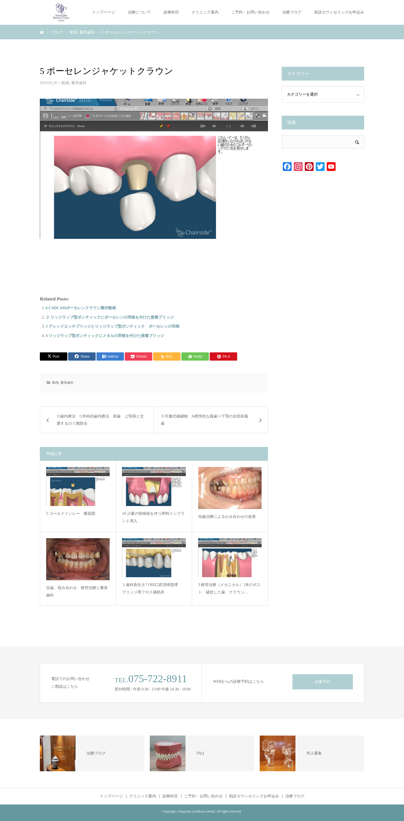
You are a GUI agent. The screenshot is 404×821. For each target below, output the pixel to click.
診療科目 (171, 12)
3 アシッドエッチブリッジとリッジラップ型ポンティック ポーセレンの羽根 (112, 326)
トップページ (103, 12)
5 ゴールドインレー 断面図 (70, 514)
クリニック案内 (205, 12)
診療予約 (322, 682)
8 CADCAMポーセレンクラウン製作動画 (81, 308)
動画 (65, 83)
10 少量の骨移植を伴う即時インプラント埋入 (153, 517)
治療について (139, 12)
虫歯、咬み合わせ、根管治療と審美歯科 (77, 591)
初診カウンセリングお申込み (339, 12)
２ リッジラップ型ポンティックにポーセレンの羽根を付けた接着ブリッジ (110, 317)
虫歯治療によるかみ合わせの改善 (227, 517)
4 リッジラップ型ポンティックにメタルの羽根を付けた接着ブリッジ (105, 336)
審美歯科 (79, 83)
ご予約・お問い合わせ (250, 12)
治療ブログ (291, 12)
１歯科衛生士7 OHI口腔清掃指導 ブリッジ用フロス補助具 (152, 588)
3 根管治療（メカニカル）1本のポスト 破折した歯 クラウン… (229, 588)
